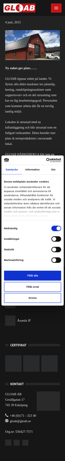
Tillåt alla (32, 275)
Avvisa (32, 297)
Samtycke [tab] (12, 169)
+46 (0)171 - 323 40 (20, 415)
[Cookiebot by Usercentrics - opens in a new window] (46, 160)
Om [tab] (53, 169)
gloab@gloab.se (18, 421)
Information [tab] (32, 169)
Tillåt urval (32, 286)
